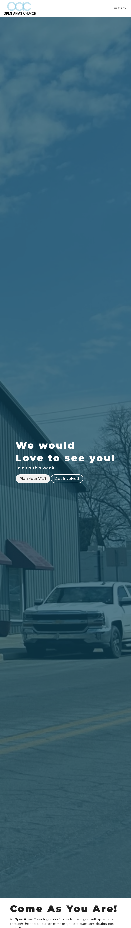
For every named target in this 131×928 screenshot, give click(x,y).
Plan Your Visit (32, 478)
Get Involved (67, 478)
